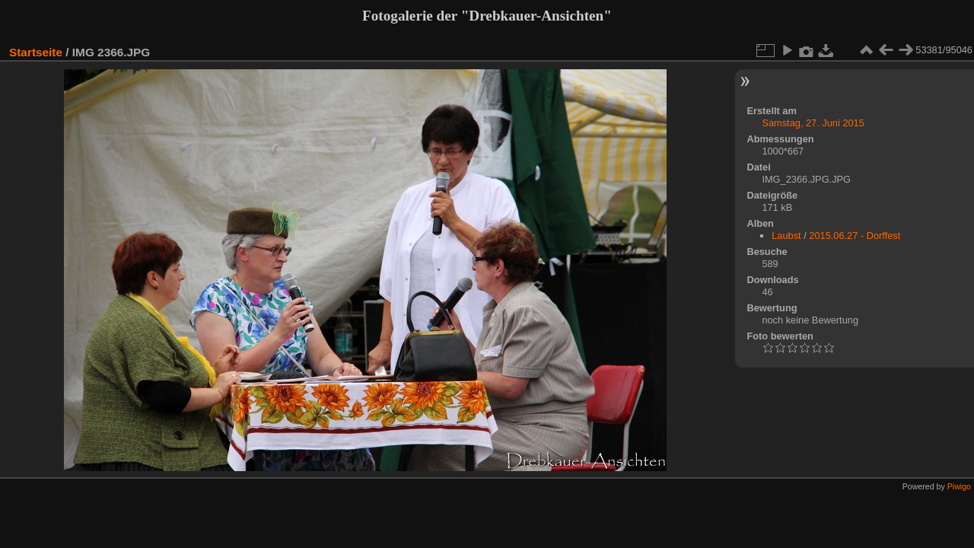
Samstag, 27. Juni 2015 (813, 123)
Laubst (786, 235)
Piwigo (959, 486)
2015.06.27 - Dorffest (854, 235)
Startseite (35, 52)
